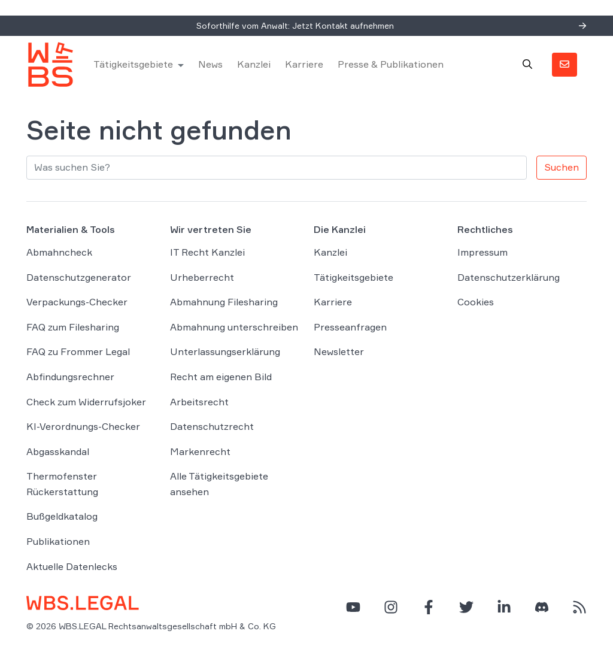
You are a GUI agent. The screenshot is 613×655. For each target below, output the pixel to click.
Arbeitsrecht (199, 402)
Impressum (482, 252)
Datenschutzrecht (212, 426)
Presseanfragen (350, 327)
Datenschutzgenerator (78, 277)
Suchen (561, 167)
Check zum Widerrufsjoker (86, 402)
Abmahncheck (59, 252)
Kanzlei (254, 64)
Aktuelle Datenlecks (71, 566)
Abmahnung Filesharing (224, 302)
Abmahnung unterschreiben (234, 327)
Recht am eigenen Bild (221, 377)
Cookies (475, 302)
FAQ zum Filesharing (72, 327)
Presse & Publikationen (391, 64)
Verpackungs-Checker (77, 302)
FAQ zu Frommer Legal (78, 351)
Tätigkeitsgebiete (133, 64)
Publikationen (58, 541)
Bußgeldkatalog (62, 516)
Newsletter (339, 351)
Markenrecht (200, 451)
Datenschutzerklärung (508, 277)
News (210, 64)
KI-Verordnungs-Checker (83, 426)
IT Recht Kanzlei (207, 252)
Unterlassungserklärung (225, 351)
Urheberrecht (202, 277)
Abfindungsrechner (70, 377)
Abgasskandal (57, 451)
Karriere (304, 64)
